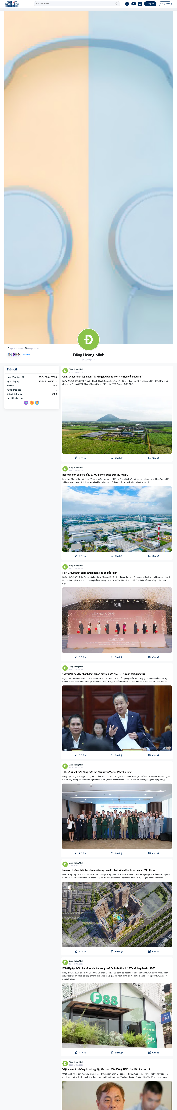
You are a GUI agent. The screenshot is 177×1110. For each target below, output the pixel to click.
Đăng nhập (165, 4)
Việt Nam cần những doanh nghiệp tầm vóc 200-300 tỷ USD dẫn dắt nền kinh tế (106, 1069)
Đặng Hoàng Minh (76, 369)
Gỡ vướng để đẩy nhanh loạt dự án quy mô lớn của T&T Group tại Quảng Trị (103, 674)
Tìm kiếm (116, 3)
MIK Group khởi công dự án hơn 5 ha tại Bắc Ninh (89, 573)
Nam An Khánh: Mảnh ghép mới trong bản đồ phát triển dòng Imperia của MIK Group (109, 870)
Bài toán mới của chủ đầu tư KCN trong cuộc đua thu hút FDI (95, 475)
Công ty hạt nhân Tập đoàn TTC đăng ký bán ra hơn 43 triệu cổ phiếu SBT (102, 377)
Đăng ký (150, 4)
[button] (153, 458)
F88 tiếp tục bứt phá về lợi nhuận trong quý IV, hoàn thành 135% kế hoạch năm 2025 (108, 968)
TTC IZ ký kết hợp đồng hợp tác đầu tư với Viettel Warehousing (96, 772)
